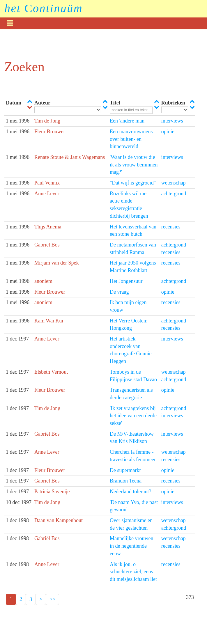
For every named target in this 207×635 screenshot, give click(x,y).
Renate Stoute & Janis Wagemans (69, 157)
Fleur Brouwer (49, 131)
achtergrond (173, 193)
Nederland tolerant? (130, 491)
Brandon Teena (125, 481)
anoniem (43, 281)
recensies (171, 227)
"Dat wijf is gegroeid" (133, 183)
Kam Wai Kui (48, 321)
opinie (167, 131)
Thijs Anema (47, 227)
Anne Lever (46, 193)
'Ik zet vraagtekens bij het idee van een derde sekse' (133, 415)
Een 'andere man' (127, 121)
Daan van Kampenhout (58, 520)
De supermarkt (125, 470)
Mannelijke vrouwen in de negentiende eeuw (131, 545)
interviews (172, 121)
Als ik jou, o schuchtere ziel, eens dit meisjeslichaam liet (133, 571)
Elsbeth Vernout (51, 372)
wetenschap (173, 183)
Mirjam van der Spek (56, 263)
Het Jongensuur (126, 281)
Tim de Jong (47, 121)
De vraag (119, 292)
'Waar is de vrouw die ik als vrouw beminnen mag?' (134, 164)
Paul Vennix (47, 183)
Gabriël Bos (46, 245)
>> (52, 599)
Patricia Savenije (52, 491)
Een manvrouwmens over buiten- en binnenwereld (131, 139)
